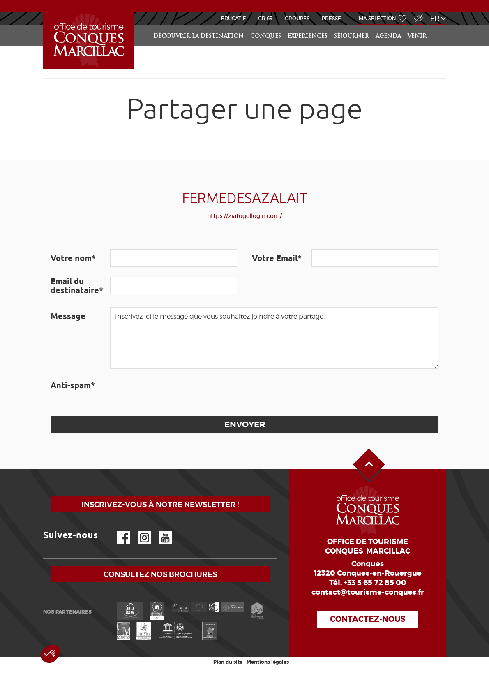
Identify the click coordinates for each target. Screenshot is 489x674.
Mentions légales (268, 662)
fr (435, 18)
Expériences (308, 36)
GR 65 (265, 18)
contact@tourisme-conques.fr (367, 592)
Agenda (388, 36)
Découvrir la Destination (198, 36)
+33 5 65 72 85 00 (375, 583)
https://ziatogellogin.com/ (244, 216)
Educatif (233, 18)
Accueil (44, 12)
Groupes (297, 18)
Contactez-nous (367, 619)
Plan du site (227, 662)
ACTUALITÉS (245, 5)
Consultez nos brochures (160, 574)
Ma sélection (377, 18)
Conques (265, 36)
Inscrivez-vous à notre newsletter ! (160, 504)
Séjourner (351, 36)
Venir (417, 36)
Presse (331, 18)
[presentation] (172, 392)
